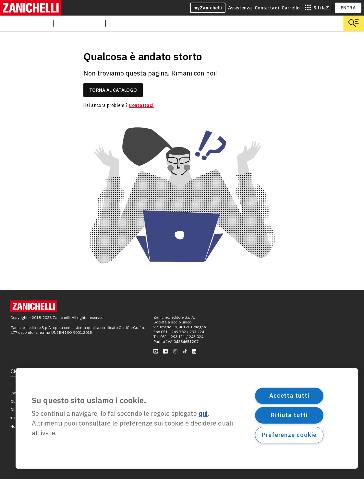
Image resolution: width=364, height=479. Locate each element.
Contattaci (267, 8)
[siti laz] (317, 8)
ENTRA (348, 8)
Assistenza (240, 8)
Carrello (290, 8)
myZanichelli (207, 8)
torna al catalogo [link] (113, 90)
